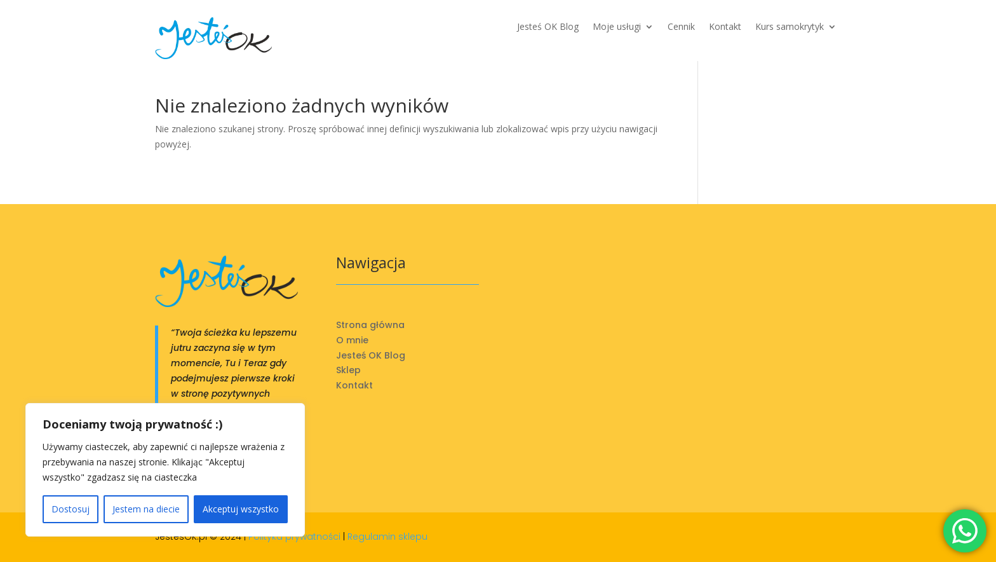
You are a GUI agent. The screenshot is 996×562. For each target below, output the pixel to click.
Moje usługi (617, 27)
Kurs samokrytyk (789, 27)
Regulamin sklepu (387, 536)
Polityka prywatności (294, 536)
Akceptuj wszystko (241, 509)
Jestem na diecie (146, 509)
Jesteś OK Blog (548, 27)
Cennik (681, 27)
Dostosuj (70, 509)
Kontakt (725, 27)
